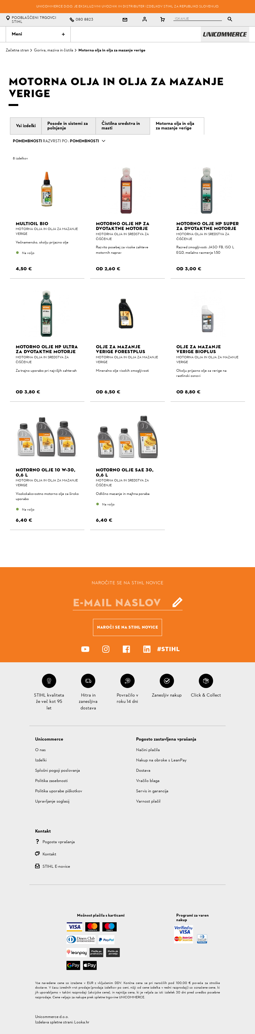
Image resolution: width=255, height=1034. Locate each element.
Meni (38, 34)
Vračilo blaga (147, 781)
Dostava (143, 771)
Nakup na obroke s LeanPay (161, 760)
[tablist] (201, 20)
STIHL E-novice (56, 867)
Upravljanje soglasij (52, 802)
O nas (40, 750)
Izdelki (40, 760)
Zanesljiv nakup (167, 695)
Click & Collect (206, 695)
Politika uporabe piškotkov (58, 791)
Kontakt (49, 854)
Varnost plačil (148, 802)
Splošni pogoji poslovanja (57, 771)
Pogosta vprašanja (58, 842)
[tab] (26, 126)
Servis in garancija (152, 791)
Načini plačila (148, 750)
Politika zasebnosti (51, 781)
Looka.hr (81, 1022)
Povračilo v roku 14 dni (127, 698)
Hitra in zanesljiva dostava (88, 701)
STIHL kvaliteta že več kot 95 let (49, 701)
